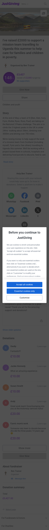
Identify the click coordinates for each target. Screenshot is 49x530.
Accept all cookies (24, 284)
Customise (25, 297)
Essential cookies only (24, 291)
